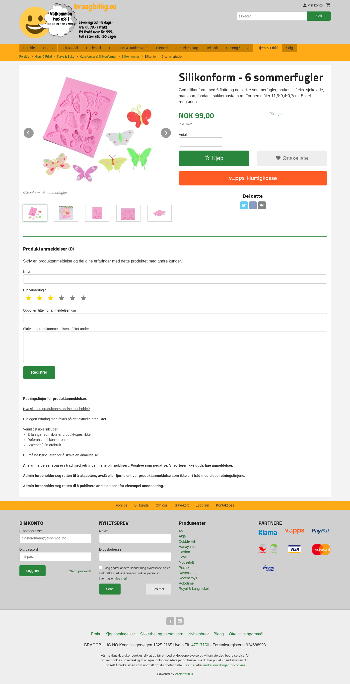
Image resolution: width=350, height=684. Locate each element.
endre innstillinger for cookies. (224, 665)
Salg (289, 48)
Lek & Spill (70, 48)
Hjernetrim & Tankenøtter (128, 48)
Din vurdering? (34, 290)
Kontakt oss (225, 505)
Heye (183, 557)
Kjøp (214, 158)
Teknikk (212, 48)
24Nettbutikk (184, 674)
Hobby (48, 48)
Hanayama (187, 547)
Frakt (95, 634)
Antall (183, 135)
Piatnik (184, 568)
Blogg (219, 634)
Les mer (158, 589)
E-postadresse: (111, 549)
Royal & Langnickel (194, 589)
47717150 (200, 645)
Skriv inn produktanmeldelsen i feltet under (175, 344)
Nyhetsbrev (198, 634)
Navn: (103, 531)
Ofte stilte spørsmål (246, 634)
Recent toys (188, 578)
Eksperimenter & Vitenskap (177, 48)
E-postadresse (30, 531)
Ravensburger (190, 573)
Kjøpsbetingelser (120, 634)
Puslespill (93, 48)
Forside (29, 48)
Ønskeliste (292, 158)
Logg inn (202, 505)
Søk (319, 16)
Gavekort (182, 505)
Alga (182, 536)
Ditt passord (28, 549)
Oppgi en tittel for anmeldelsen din (175, 315)
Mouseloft (186, 562)
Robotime (186, 583)
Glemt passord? (80, 571)
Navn (175, 277)
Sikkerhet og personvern (161, 634)
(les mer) (121, 578)
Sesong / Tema (237, 48)
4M (181, 531)
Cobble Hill (187, 541)
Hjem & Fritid (268, 48)
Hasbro (184, 552)
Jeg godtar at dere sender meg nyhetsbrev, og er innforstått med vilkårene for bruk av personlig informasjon (134, 573)
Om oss (162, 505)
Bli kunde (141, 505)
